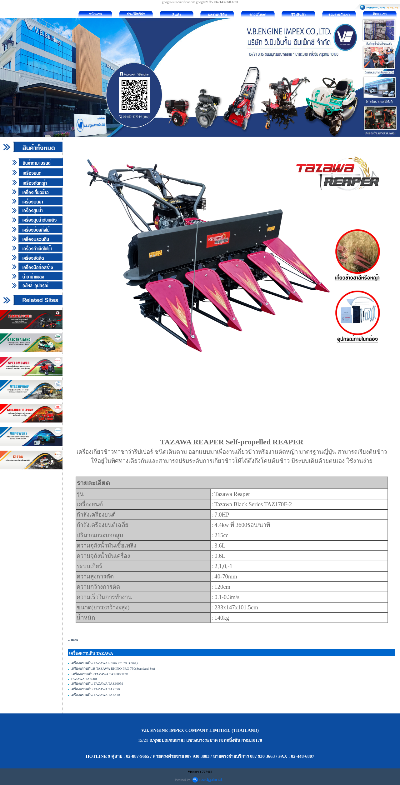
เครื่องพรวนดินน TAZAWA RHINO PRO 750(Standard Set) (113, 668)
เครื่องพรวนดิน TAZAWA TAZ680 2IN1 (99, 674)
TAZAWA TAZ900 (84, 679)
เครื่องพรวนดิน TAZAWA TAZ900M (97, 683)
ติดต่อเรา (380, 14)
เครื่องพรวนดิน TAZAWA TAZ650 (95, 689)
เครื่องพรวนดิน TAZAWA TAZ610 (95, 695)
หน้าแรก (95, 14)
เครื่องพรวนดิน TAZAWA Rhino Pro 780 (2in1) (104, 663)
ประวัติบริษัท (136, 14)
